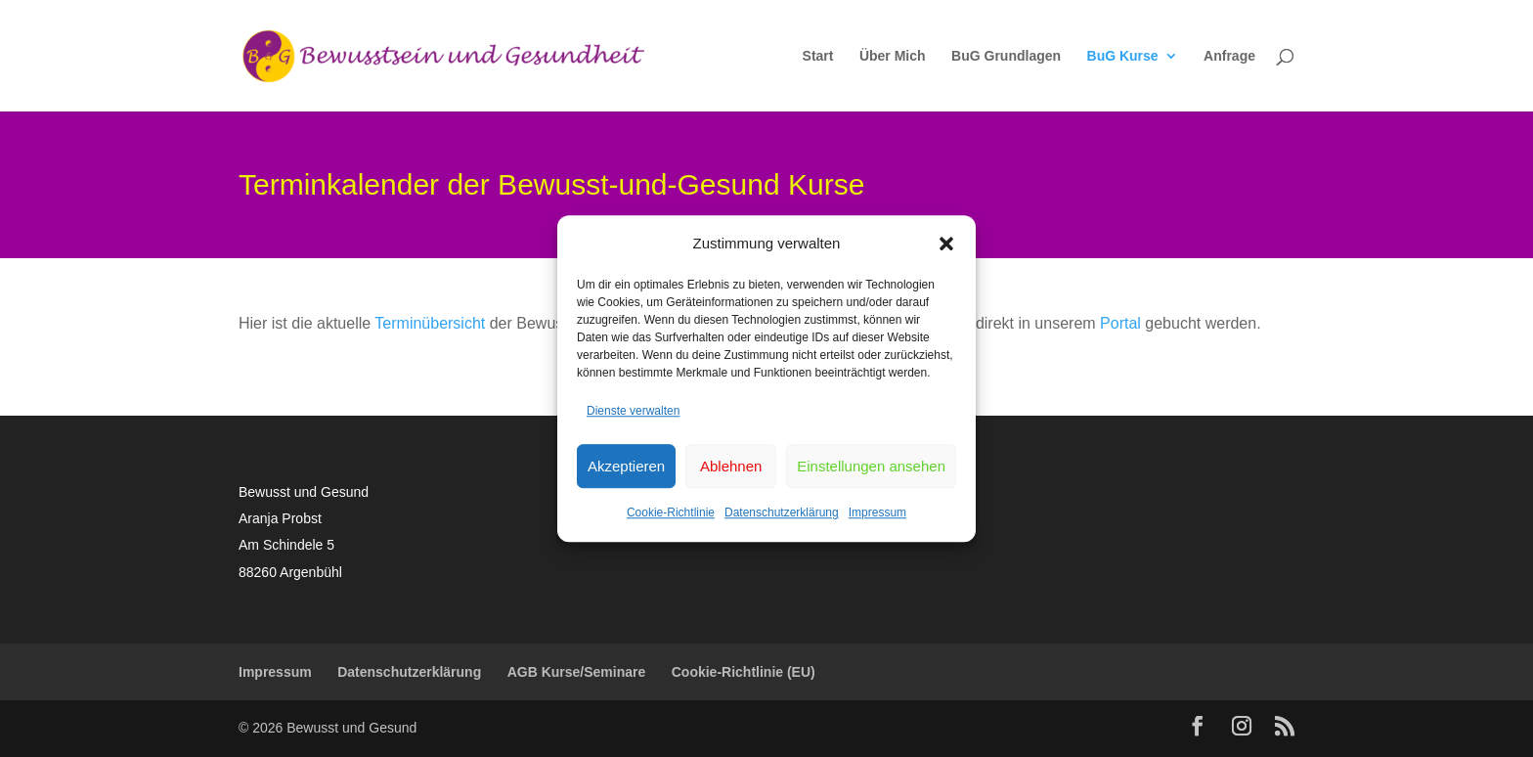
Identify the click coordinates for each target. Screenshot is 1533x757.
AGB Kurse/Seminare (576, 672)
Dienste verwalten (633, 411)
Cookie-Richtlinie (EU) (743, 672)
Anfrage (1229, 56)
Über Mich (892, 56)
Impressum (877, 513)
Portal (1120, 323)
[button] (946, 243)
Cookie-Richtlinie (671, 513)
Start (818, 56)
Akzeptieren (626, 466)
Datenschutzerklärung (781, 513)
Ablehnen (731, 466)
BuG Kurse (1123, 56)
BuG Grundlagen (1006, 56)
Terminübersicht (429, 323)
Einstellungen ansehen (871, 466)
